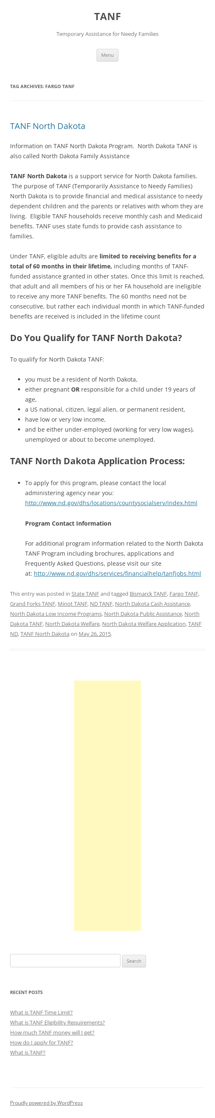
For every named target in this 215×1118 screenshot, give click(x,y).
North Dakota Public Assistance (143, 613)
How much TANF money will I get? (52, 1032)
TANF (107, 16)
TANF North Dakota (47, 126)
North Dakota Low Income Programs (56, 613)
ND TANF (101, 603)
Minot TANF (72, 603)
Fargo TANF (183, 593)
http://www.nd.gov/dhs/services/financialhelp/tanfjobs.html (117, 573)
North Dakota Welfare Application (144, 623)
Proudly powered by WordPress (46, 1102)
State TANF (85, 593)
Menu (107, 55)
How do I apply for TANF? (41, 1042)
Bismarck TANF (148, 593)
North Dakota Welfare (72, 623)
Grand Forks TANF (32, 603)
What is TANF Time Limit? (41, 1012)
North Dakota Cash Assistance (152, 603)
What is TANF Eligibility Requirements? (57, 1022)
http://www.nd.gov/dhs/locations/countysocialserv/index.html (111, 503)
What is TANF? (28, 1052)
